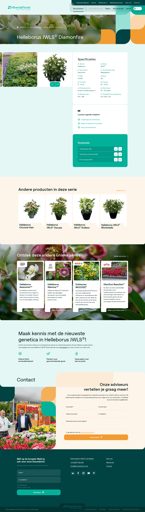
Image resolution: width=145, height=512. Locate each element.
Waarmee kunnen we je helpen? (76, 421)
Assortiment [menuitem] (76, 8)
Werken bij (102, 3)
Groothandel (116, 8)
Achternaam (102, 407)
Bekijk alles (120, 190)
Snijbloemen (22, 485)
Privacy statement (114, 509)
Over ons (128, 3)
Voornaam (70, 407)
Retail (126, 8)
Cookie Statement (91, 509)
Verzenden (94, 437)
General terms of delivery (131, 509)
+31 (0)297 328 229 (77, 462)
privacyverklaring (87, 432)
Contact (137, 3)
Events (93, 3)
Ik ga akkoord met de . (79, 432)
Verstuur (37, 492)
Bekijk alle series (120, 256)
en (135, 8)
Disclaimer (102, 509)
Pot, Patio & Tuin (35, 27)
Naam (21, 472)
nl (132, 8)
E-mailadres (102, 414)
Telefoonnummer (71, 414)
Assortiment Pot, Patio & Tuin (53, 27)
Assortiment (24, 27)
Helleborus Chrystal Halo (26, 227)
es (138, 8)
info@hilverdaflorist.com (79, 466)
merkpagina (63, 347)
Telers (105, 8)
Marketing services (116, 3)
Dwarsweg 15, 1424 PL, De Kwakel (82, 458)
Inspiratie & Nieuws (82, 3)
